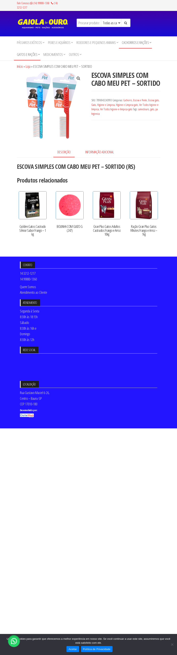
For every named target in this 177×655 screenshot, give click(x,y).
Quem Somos (28, 286)
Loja (28, 66)
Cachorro (127, 100)
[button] (78, 78)
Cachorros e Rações (135, 42)
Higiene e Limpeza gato (127, 105)
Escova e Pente (140, 100)
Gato (93, 105)
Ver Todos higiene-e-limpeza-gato (116, 109)
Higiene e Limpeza (106, 105)
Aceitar (72, 649)
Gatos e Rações (27, 54)
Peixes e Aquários (59, 42)
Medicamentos (53, 54)
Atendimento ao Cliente (33, 292)
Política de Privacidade (97, 649)
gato (152, 109)
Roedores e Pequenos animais (96, 42)
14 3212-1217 (27, 273)
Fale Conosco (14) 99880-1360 (33, 3)
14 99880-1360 (28, 279)
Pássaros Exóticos (29, 42)
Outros (74, 54)
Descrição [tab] (64, 152)
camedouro (143, 109)
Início (20, 66)
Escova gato (153, 100)
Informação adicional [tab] (99, 152)
